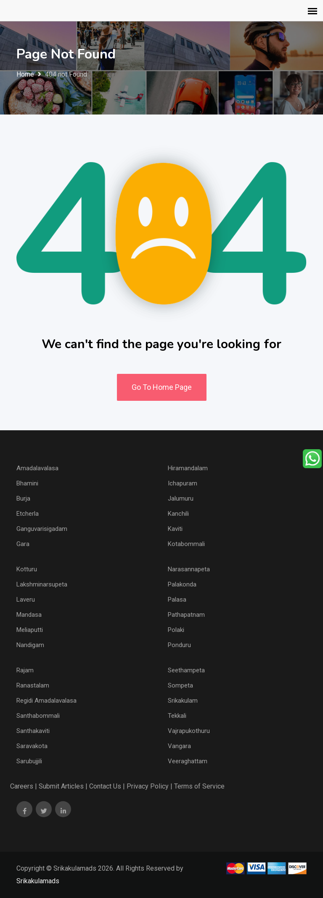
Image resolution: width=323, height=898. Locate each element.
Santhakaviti (33, 731)
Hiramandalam (188, 468)
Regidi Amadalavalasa (46, 700)
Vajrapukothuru (189, 731)
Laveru (25, 599)
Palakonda (182, 584)
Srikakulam (183, 700)
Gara (22, 544)
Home (25, 74)
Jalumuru (180, 498)
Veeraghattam (187, 761)
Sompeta (180, 685)
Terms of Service (199, 786)
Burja (23, 498)
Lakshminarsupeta (41, 584)
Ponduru (179, 645)
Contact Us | (107, 786)
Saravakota (32, 746)
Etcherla (27, 513)
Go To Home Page (162, 387)
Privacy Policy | (149, 786)
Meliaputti (29, 630)
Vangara (179, 746)
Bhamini (27, 483)
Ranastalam (32, 685)
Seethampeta (186, 670)
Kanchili (178, 513)
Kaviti (175, 529)
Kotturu (26, 569)
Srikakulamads (37, 881)
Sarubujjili (29, 761)
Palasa (177, 599)
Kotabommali (186, 544)
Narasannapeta (189, 569)
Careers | (23, 786)
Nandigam (30, 645)
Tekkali (177, 715)
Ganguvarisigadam (41, 529)
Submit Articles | (63, 786)
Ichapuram (182, 483)
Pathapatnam (186, 614)
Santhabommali (38, 715)
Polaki (176, 630)
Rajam (25, 670)
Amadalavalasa (37, 468)
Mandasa (29, 614)
